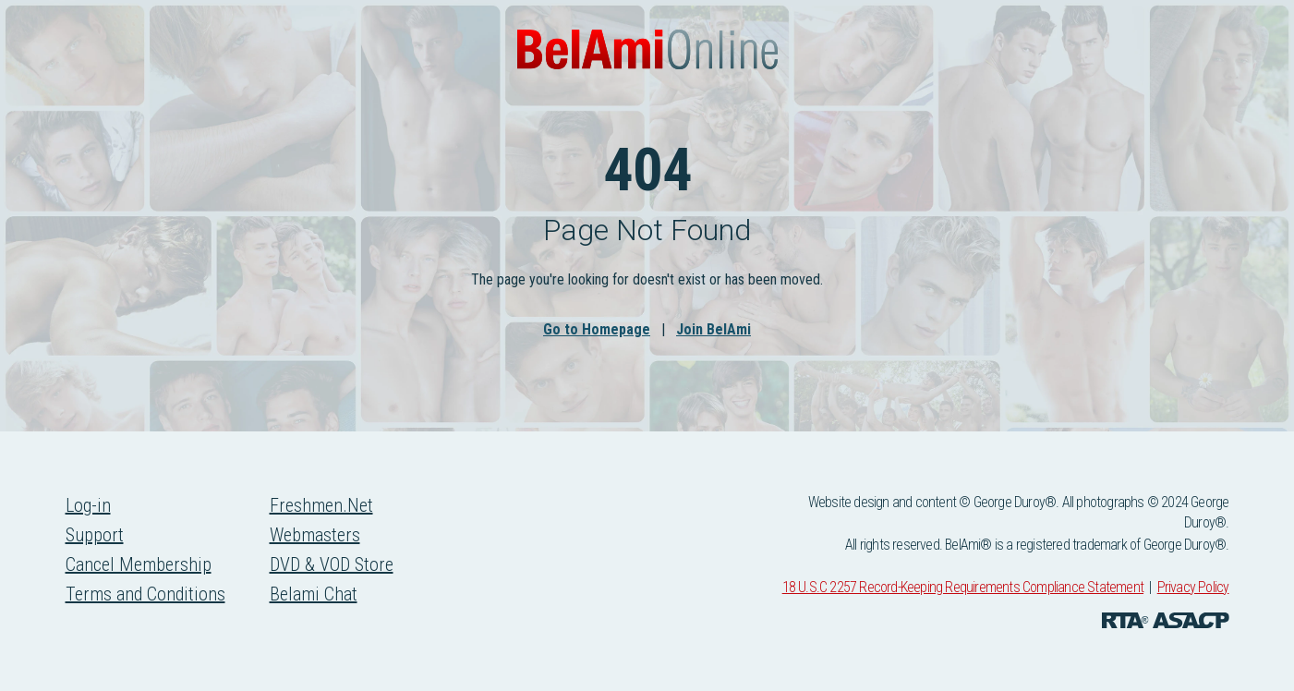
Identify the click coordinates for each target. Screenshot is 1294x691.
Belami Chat (313, 594)
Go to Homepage (596, 329)
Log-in (88, 505)
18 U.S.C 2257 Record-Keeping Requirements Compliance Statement (962, 587)
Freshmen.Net (321, 505)
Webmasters (315, 535)
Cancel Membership (139, 564)
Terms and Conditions (145, 594)
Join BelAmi (713, 329)
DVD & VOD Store (331, 564)
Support (95, 535)
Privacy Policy (1193, 587)
